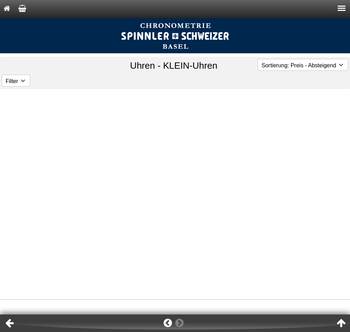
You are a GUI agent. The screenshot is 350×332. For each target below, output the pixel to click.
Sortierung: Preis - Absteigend (303, 65)
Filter (16, 81)
